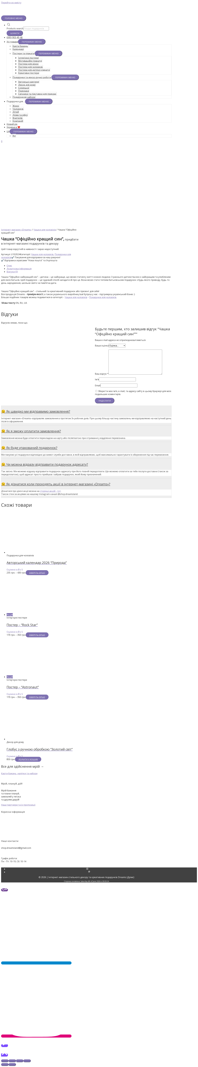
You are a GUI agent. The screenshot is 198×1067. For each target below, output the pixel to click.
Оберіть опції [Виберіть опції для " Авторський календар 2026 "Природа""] (37, 572)
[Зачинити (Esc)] (5, 1060)
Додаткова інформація (19, 268)
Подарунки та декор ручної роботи (32, 77)
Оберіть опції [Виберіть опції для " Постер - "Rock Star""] (37, 634)
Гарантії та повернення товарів (99, 830)
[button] (19, 773)
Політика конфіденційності (99, 834)
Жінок (16, 105)
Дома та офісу (20, 114)
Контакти (99, 824)
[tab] (89, 265)
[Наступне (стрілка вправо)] (12, 1064)
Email (97, 385)
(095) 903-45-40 (15, 37)
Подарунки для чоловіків (102, 297)
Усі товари (12, 41)
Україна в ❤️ (13, 127)
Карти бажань (20, 46)
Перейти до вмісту (11, 2)
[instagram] (89, 868)
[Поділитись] (12, 1060)
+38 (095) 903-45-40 (11, 853)
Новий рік (12, 124)
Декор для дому (26, 84)
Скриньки (23, 87)
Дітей (16, 111)
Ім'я (97, 379)
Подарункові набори (24, 97)
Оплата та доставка (99, 827)
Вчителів (17, 117)
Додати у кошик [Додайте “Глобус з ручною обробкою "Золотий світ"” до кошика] (28, 759)
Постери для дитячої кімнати (34, 69)
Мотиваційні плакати (30, 60)
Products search (15, 28)
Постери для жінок (28, 63)
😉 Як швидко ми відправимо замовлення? (35, 411)
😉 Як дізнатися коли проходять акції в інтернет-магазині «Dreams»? (55, 484)
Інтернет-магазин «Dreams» (16, 229)
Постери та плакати (23, 53)
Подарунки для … (16, 101)
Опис (9, 265)
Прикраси (23, 90)
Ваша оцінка (102, 345)
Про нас (99, 821)
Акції (99, 818)
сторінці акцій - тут (50, 491)
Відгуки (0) (12, 271)
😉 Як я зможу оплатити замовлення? (31, 431)
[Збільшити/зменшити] (27, 1060)
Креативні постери (28, 72)
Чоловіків (18, 108)
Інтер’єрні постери (28, 57)
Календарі (18, 49)
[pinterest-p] (89, 872)
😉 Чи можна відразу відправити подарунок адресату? (44, 464)
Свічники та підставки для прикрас (37, 93)
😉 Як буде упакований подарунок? (29, 447)
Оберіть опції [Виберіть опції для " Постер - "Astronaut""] (37, 697)
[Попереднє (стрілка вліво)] (5, 1064)
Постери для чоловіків (30, 66)
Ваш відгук (101, 373)
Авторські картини (28, 81)
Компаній (18, 120)
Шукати (14, 33)
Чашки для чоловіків (44, 229)
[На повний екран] (19, 1060)
